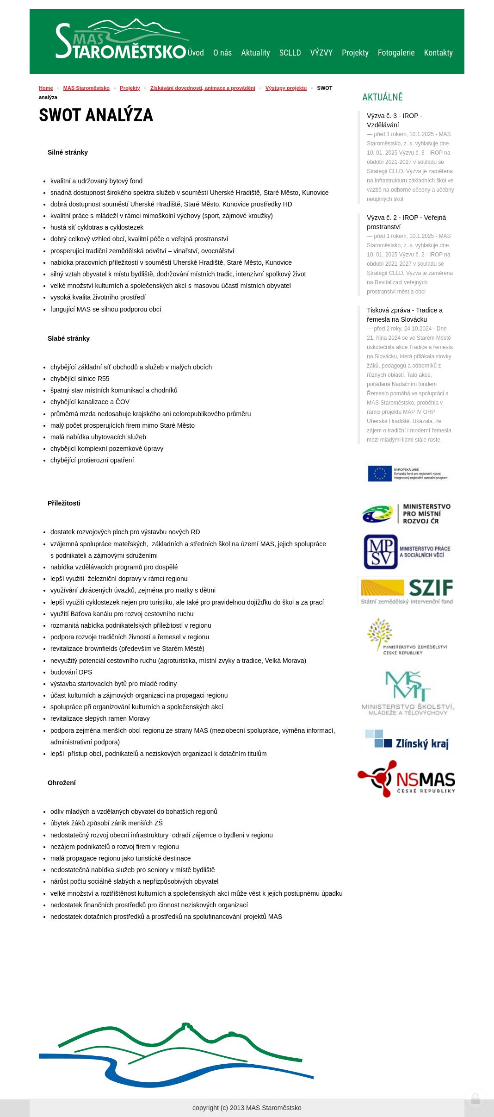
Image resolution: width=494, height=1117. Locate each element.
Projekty (130, 88)
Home (46, 88)
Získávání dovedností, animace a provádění (202, 88)
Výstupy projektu (286, 88)
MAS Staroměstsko (86, 88)
